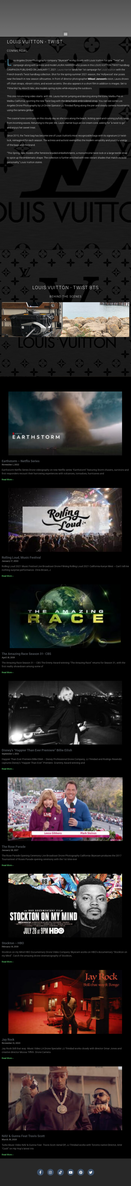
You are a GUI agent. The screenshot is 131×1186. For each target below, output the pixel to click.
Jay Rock (8, 1039)
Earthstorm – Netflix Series (20, 461)
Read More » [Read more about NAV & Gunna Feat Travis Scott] (7, 1154)
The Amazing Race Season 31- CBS (26, 654)
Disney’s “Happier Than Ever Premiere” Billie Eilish (37, 750)
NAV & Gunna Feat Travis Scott (23, 1136)
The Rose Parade (14, 846)
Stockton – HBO (13, 943)
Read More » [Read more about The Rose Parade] (7, 865)
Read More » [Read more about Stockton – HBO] (7, 962)
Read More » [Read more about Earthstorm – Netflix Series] (7, 479)
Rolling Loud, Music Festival (21, 557)
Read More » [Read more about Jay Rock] (7, 1058)
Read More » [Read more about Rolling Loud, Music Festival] (7, 576)
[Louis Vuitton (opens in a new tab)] (108, 69)
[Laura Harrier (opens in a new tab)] (64, 69)
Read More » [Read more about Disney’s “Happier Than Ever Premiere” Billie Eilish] (7, 769)
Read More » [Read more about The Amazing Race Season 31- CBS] (7, 672)
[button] (65, 34)
